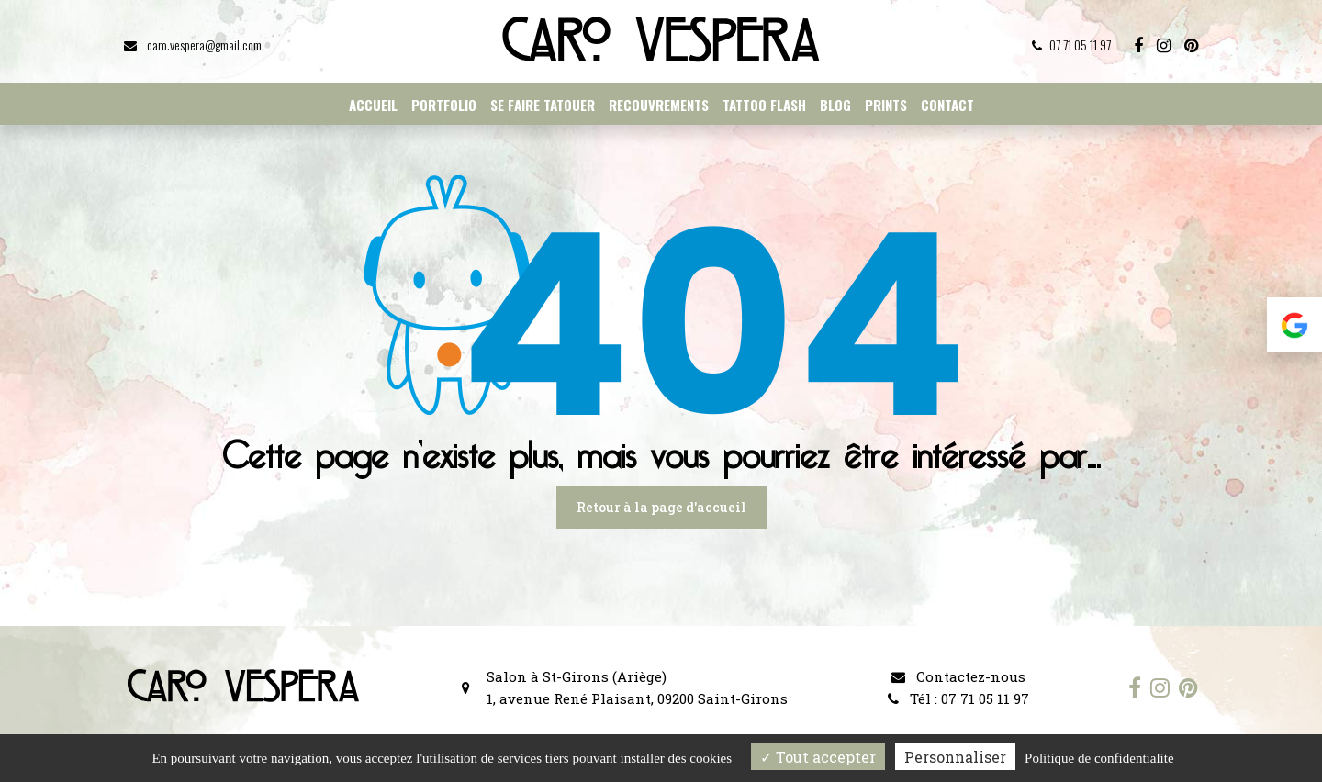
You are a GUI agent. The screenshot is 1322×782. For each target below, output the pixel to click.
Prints (886, 105)
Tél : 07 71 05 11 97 (958, 698)
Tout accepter (818, 756)
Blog (835, 105)
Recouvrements (659, 105)
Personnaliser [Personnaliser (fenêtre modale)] (955, 756)
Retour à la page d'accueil (661, 507)
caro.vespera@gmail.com (193, 44)
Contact (947, 105)
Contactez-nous (958, 676)
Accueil (373, 105)
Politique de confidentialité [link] (1099, 758)
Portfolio (443, 105)
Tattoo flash (764, 105)
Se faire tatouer (542, 105)
